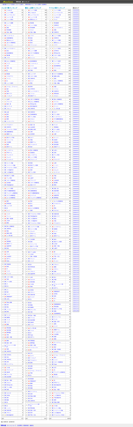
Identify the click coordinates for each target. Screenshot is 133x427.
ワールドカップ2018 (11, 129)
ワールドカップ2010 (11, 167)
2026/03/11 (76, 126)
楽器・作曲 (9, 337)
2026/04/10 (76, 66)
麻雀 (7, 222)
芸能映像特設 (9, 131)
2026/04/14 (76, 58)
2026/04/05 (76, 76)
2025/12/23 (76, 282)
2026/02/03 (76, 198)
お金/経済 (8, 256)
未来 (7, 361)
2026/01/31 (76, 204)
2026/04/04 (76, 78)
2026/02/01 (76, 202)
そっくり (8, 25)
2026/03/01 (76, 146)
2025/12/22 (76, 284)
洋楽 (7, 334)
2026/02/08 (76, 188)
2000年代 (8, 127)
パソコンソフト (10, 121)
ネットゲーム (9, 364)
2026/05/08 (76, 10)
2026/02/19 (76, 166)
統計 (7, 89)
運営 (7, 201)
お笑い (8, 299)
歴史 (7, 307)
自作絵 (8, 395)
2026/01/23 (76, 220)
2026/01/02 (76, 262)
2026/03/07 (76, 134)
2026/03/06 (76, 136)
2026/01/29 (76, 208)
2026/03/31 (76, 86)
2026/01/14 (76, 238)
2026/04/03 (76, 80)
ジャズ (8, 214)
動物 (7, 400)
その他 (8, 367)
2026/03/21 (76, 106)
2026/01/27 (76, 212)
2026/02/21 (76, 162)
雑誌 (7, 231)
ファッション (9, 45)
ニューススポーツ (10, 48)
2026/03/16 (76, 116)
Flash (7, 261)
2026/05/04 (76, 18)
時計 (7, 292)
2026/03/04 (76, 140)
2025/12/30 (76, 268)
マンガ (8, 319)
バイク (8, 322)
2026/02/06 (76, 192)
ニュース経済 (9, 83)
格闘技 (8, 317)
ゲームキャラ (9, 159)
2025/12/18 (76, 292)
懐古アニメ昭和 (10, 175)
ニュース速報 (9, 12)
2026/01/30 (76, 206)
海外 (7, 397)
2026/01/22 (76, 222)
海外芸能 (8, 330)
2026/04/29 (76, 28)
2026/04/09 (76, 68)
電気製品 (8, 241)
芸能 (7, 27)
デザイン (8, 412)
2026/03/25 (76, 98)
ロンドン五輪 (9, 163)
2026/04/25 (76, 36)
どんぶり (8, 157)
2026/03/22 (76, 104)
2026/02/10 (76, 184)
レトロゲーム (9, 150)
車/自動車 (8, 29)
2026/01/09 (76, 248)
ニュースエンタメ (10, 14)
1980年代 (8, 228)
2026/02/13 (76, 178)
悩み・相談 (9, 380)
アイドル (8, 273)
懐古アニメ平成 (10, 137)
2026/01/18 (76, 230)
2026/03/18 (76, 112)
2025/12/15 (76, 298)
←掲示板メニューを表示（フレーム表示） (12, 4)
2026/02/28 (76, 148)
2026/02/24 (76, 156)
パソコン (8, 309)
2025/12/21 (76, 286)
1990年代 (8, 359)
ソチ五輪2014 (9, 169)
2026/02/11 (76, 182)
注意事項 (44, 4)
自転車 (8, 372)
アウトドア (9, 101)
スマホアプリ (9, 76)
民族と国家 (9, 302)
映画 (7, 266)
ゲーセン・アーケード (11, 86)
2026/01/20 (76, 226)
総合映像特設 (9, 53)
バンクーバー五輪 (10, 165)
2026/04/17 (76, 52)
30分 (7, 357)
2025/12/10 (76, 308)
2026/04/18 (76, 50)
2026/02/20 (76, 164)
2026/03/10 (76, 128)
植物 (7, 324)
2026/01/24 (76, 218)
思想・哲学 (9, 343)
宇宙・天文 (9, 68)
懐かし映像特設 (10, 226)
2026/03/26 (76, 96)
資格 (7, 116)
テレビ (8, 254)
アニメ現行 (9, 178)
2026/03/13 (76, 122)
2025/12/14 (76, 300)
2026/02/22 (76, 160)
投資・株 (8, 104)
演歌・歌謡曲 (9, 218)
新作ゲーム (9, 146)
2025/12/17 (76, 294)
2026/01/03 (76, 260)
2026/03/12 (76, 124)
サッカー (8, 315)
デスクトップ (9, 369)
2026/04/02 (76, 82)
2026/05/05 (76, 16)
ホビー (8, 239)
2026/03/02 (76, 144)
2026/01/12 (76, 242)
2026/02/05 (76, 194)
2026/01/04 (76, 258)
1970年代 (8, 354)
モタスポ (8, 393)
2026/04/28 (76, 30)
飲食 (7, 248)
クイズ (8, 63)
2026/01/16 (76, 234)
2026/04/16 (76, 54)
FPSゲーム (9, 152)
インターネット (10, 35)
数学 (7, 114)
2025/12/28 (76, 272)
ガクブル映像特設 (10, 195)
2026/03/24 (76, 100)
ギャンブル (9, 374)
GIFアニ (8, 258)
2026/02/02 (76, 200)
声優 (7, 91)
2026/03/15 (76, 118)
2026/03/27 (76, 94)
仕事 (7, 251)
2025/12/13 (76, 302)
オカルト (8, 382)
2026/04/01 (76, 84)
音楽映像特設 (9, 38)
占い (7, 289)
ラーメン (8, 78)
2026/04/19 (76, 48)
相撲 (7, 144)
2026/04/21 (76, 44)
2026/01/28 (76, 210)
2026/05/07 (76, 12)
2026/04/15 (76, 56)
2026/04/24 (76, 38)
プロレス (8, 108)
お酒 (7, 112)
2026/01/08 (76, 250)
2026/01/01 (76, 264)
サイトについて (11, 425)
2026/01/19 (76, 228)
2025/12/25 (76, 278)
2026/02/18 (76, 168)
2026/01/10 (76, 246)
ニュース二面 (9, 17)
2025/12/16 (76, 296)
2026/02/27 (76, 150)
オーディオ (9, 106)
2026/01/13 (76, 240)
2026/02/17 (76, 170)
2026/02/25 (76, 154)
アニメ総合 (9, 387)
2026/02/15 (76, 174)
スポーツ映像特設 (10, 180)
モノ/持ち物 (9, 235)
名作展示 (8, 182)
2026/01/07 (76, 252)
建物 (7, 340)
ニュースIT (9, 205)
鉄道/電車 (8, 376)
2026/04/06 (76, 74)
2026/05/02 (76, 22)
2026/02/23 (76, 158)
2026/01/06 (76, 254)
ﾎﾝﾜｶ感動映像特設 (10, 190)
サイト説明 (38, 4)
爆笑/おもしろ (9, 40)
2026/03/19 (76, 110)
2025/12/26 (76, 276)
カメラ (8, 294)
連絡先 (32, 425)
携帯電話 (8, 332)
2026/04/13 (76, 60)
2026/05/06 (76, 14)
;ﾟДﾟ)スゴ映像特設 (10, 42)
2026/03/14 (76, 120)
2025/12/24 (76, 280)
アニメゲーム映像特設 (11, 193)
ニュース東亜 (9, 188)
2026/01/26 (76, 214)
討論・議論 (9, 32)
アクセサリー (9, 124)
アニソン (8, 216)
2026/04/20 (76, 46)
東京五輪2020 (9, 415)
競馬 (7, 119)
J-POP (8, 220)
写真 (7, 279)
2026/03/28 (76, 92)
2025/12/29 (76, 270)
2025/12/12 (76, 304)
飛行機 (8, 55)
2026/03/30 (76, 88)
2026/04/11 (76, 64)
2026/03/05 (76, 138)
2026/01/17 (76, 232)
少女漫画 (8, 142)
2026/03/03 (76, 142)
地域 (7, 349)
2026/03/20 (76, 108)
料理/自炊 (8, 203)
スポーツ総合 (9, 277)
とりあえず (9, 10)
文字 (7, 65)
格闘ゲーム (9, 134)
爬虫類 (8, 73)
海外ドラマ (9, 93)
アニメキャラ (9, 154)
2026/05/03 (76, 20)
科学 (7, 304)
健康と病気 (9, 233)
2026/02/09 (76, 186)
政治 (7, 50)
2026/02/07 (76, 190)
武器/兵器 (8, 410)
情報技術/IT (9, 296)
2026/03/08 (76, 132)
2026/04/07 (76, 72)
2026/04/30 (76, 26)
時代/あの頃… (9, 385)
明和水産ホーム (29, 4)
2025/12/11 (76, 306)
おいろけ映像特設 (10, 197)
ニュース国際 (9, 23)
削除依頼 (26, 425)
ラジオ (8, 271)
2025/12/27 (76, 274)
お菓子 (8, 99)
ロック (8, 210)
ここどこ (8, 408)
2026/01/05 (76, 256)
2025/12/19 (76, 290)
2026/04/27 (76, 32)
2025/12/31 (76, 266)
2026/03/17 (76, 114)
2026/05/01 (76, 24)
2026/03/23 (76, 102)
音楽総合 (8, 264)
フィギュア (9, 95)
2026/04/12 (76, 62)
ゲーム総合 (9, 281)
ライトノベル (9, 139)
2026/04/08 (76, 70)
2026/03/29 (76, 90)
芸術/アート (9, 243)
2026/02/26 (76, 152)
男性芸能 (8, 327)
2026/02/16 (76, 172)
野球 (7, 311)
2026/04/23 (76, 40)
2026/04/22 (76, 42)
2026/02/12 (76, 180)
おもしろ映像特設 (10, 61)
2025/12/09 (76, 310)
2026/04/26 (76, 34)
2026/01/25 (76, 216)
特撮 (7, 389)
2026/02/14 (76, 176)
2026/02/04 (76, 196)
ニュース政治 (9, 19)
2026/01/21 (76, 224)
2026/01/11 (76, 244)
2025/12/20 (76, 288)
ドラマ (8, 57)
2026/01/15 (76, 236)
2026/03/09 (76, 130)
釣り (7, 286)
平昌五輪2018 (9, 185)
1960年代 (8, 351)
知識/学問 (8, 246)
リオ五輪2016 (9, 172)
